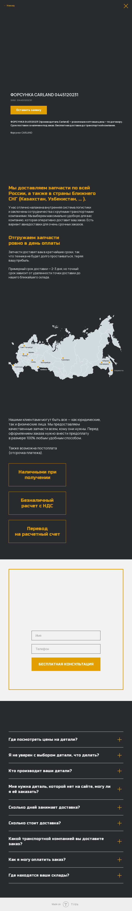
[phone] (66, 649)
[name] (66, 635)
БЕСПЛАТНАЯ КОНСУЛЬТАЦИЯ (66, 664)
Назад (11, 5)
